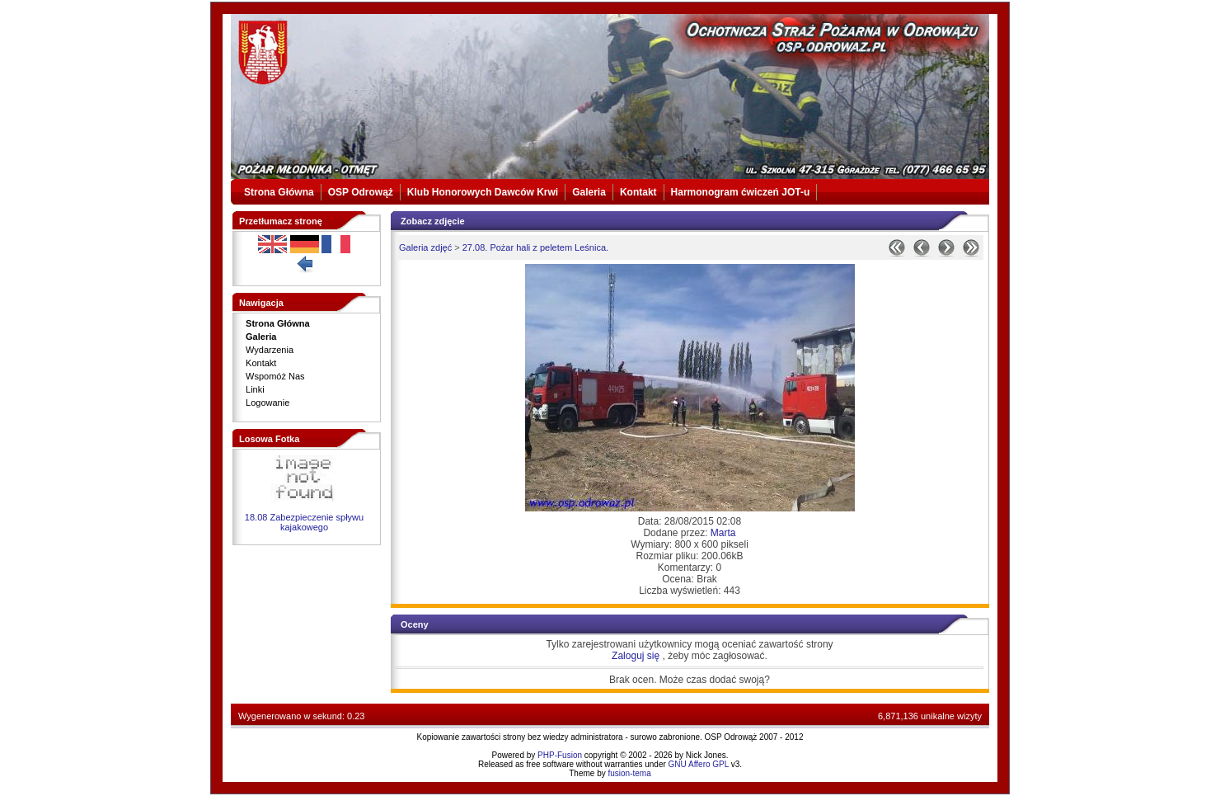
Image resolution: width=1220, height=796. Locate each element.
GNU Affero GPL (699, 764)
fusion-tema (629, 773)
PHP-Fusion (559, 755)
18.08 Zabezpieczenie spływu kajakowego (304, 522)
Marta (723, 533)
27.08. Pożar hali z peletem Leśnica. (535, 247)
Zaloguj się (635, 656)
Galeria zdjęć (425, 247)
